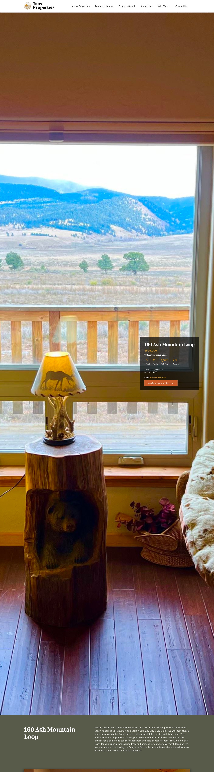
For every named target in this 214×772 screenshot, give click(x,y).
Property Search (127, 6)
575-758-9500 (158, 377)
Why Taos (163, 6)
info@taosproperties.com (161, 383)
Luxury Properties (80, 6)
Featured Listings (104, 6)
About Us (146, 6)
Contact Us (181, 6)
